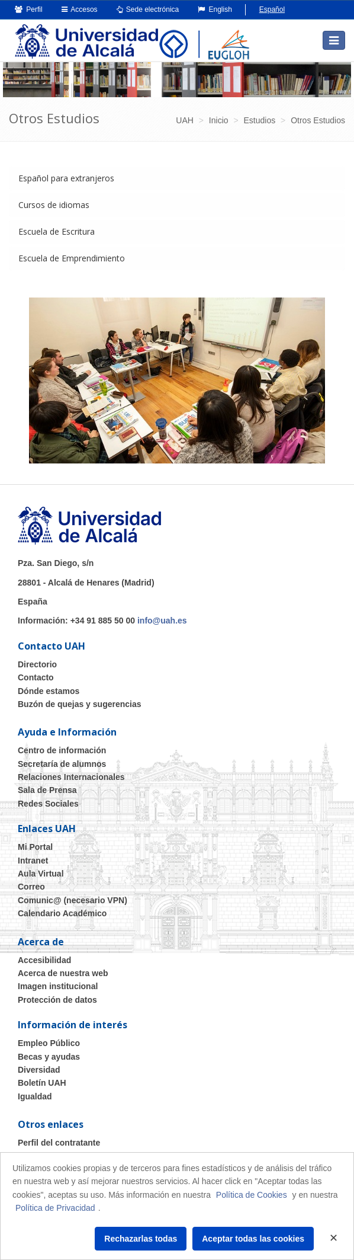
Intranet (33, 860)
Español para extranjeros (66, 178)
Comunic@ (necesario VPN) (72, 900)
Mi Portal (35, 847)
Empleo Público (49, 1043)
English (215, 9)
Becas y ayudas (49, 1056)
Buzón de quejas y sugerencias (79, 704)
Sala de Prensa (47, 790)
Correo (31, 886)
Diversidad (39, 1069)
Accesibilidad (44, 960)
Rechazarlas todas (140, 1238)
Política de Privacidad (55, 1208)
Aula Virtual (41, 873)
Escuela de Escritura (56, 231)
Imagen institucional (58, 986)
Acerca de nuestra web (63, 973)
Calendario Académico (62, 913)
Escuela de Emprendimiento (71, 258)
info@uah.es (162, 620)
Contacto (36, 677)
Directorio (37, 664)
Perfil (29, 9)
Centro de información (62, 750)
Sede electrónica (148, 9)
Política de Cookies (251, 1195)
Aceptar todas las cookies (253, 1238)
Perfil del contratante (59, 1142)
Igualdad (35, 1096)
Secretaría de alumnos (62, 764)
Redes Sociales (48, 803)
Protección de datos (57, 1000)
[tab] (177, 178)
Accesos (80, 9)
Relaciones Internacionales (71, 777)
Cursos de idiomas (53, 204)
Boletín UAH (42, 1083)
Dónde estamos (48, 691)
